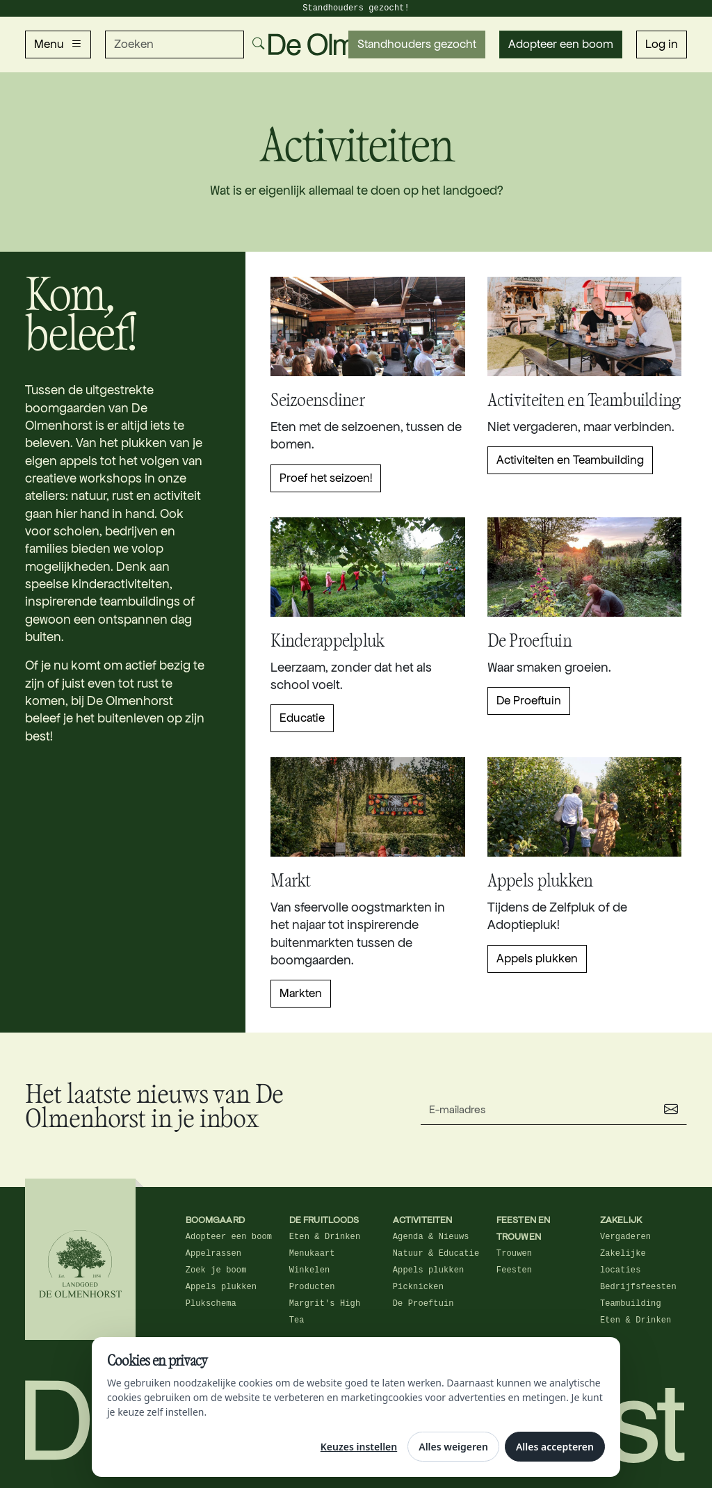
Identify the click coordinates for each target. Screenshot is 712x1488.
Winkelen (309, 1270)
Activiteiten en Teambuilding (570, 460)
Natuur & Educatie (436, 1254)
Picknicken (418, 1287)
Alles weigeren (453, 1446)
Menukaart (312, 1254)
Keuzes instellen (359, 1446)
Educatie (302, 718)
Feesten (514, 1270)
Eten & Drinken (325, 1237)
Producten (312, 1287)
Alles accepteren (555, 1446)
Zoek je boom (216, 1270)
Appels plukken (537, 958)
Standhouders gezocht (416, 44)
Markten (301, 993)
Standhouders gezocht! (356, 8)
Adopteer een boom (560, 44)
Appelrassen (214, 1254)
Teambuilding (630, 1304)
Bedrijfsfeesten (638, 1287)
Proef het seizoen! (326, 478)
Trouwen (514, 1254)
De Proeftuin (528, 700)
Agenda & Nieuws (431, 1237)
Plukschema (211, 1304)
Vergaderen (625, 1237)
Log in (661, 44)
